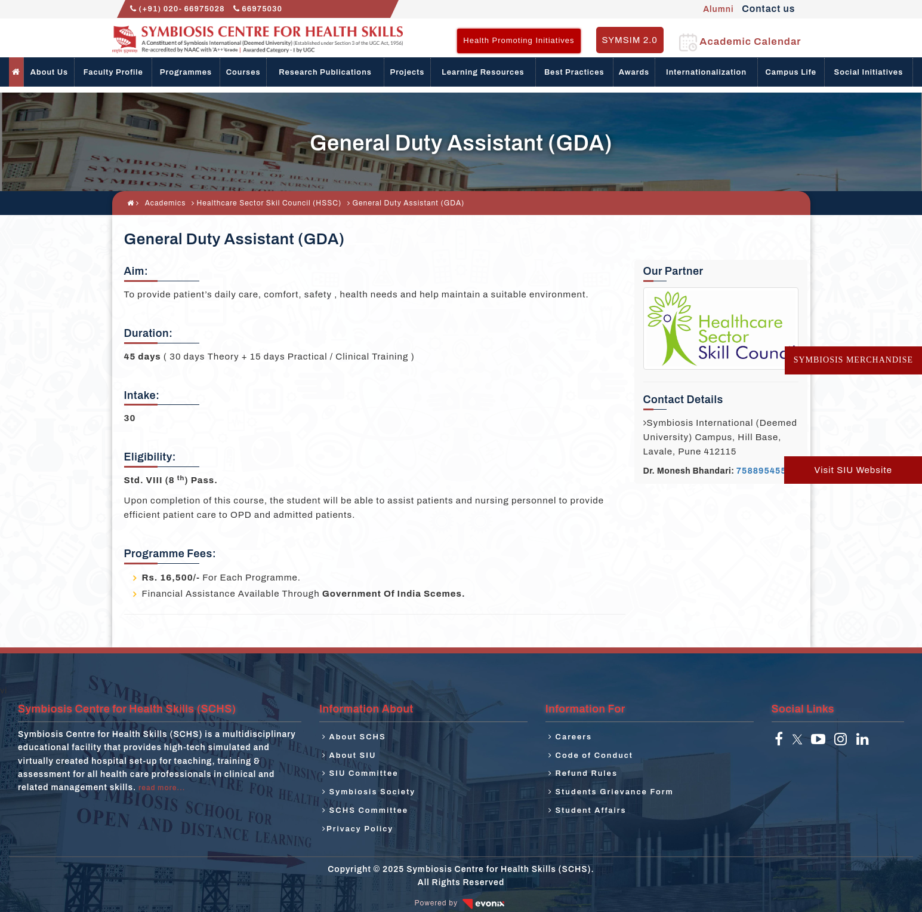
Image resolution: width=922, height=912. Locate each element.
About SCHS (354, 737)
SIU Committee (360, 773)
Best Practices (574, 72)
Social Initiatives (869, 72)
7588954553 (764, 470)
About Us (49, 72)
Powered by (461, 903)
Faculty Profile (113, 72)
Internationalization (706, 72)
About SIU (349, 755)
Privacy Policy (357, 829)
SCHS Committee (365, 810)
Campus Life (790, 72)
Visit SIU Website (853, 470)
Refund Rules (583, 773)
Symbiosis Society (368, 792)
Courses (243, 72)
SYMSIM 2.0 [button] (630, 40)
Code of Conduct (590, 755)
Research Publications (325, 72)
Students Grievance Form (611, 792)
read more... (161, 788)
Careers (570, 737)
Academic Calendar (740, 41)
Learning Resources (483, 72)
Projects (407, 72)
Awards (634, 72)
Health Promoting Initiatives (518, 40)
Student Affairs (587, 810)
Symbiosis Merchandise (853, 359)
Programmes (186, 72)
